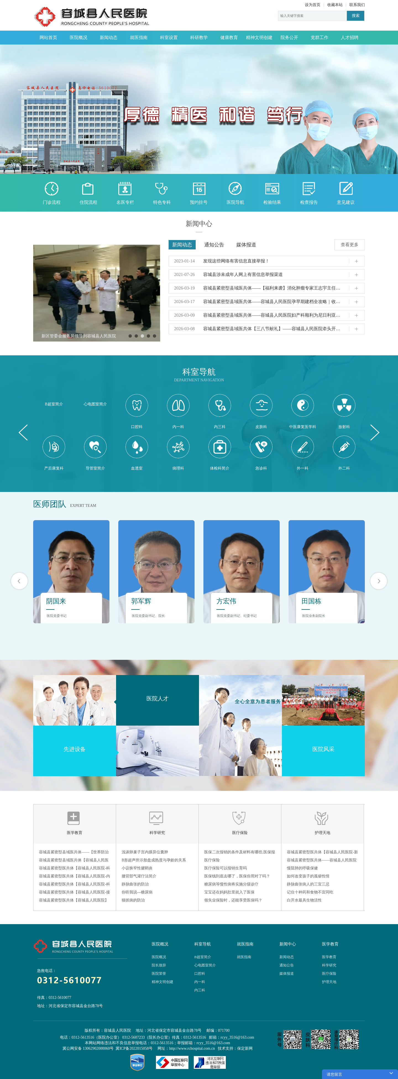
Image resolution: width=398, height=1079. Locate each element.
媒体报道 (246, 244)
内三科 (219, 411)
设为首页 (312, 5)
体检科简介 (219, 453)
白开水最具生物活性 (304, 900)
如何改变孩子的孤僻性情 (308, 876)
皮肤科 (261, 411)
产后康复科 (54, 453)
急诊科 (261, 453)
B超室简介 (54, 404)
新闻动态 (108, 37)
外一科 (302, 453)
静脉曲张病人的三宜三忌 (308, 884)
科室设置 (169, 37)
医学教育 (74, 833)
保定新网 (245, 1048)
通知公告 (214, 244)
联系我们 (357, 5)
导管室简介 (95, 453)
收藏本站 (335, 5)
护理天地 (322, 833)
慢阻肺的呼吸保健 (302, 868)
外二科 (344, 453)
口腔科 (136, 411)
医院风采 (323, 749)
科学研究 (157, 833)
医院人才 (157, 698)
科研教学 (199, 37)
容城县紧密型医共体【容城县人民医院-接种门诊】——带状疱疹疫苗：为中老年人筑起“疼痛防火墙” (74, 893)
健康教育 (229, 37)
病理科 (178, 453)
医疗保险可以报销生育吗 (225, 868)
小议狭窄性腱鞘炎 (137, 868)
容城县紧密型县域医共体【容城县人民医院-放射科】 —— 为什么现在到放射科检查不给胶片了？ (74, 861)
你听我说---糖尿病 (137, 892)
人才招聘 (349, 37)
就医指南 (139, 37)
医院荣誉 (159, 973)
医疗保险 (240, 833)
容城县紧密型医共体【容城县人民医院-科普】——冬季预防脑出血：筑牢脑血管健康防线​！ (74, 869)
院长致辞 (159, 965)
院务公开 (289, 37)
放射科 (344, 411)
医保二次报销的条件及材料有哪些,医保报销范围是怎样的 (239, 853)
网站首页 (48, 37)
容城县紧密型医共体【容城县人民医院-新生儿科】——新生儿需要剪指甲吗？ (322, 853)
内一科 (178, 411)
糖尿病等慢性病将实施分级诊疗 (231, 884)
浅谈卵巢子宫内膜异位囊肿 (145, 852)
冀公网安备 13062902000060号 (88, 1048)
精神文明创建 (259, 37)
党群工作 (319, 37)
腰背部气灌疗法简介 (139, 876)
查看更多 (349, 244)
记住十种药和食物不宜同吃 (310, 892)
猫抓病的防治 (133, 900)
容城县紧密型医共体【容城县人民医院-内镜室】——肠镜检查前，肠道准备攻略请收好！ (74, 877)
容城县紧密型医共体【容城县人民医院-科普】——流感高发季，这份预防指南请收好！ (74, 885)
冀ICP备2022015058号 (134, 1048)
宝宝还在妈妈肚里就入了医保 (229, 892)
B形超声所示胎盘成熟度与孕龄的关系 (154, 860)
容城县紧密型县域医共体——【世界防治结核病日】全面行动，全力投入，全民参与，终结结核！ (74, 853)
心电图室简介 (95, 404)
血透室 (136, 453)
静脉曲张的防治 (135, 884)
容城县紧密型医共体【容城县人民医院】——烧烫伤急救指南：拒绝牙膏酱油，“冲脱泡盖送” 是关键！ (74, 901)
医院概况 (78, 37)
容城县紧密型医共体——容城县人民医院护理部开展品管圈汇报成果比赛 (322, 861)
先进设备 (75, 749)
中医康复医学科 (302, 411)
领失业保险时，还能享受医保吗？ (233, 900)
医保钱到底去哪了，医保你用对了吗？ (237, 876)
